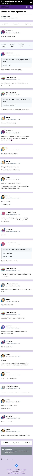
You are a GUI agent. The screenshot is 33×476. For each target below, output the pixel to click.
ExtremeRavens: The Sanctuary (11, 2)
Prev (5, 24)
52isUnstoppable (12, 284)
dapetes (9, 326)
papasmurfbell (11, 77)
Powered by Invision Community (16, 473)
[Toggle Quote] (4, 59)
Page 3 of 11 (16, 24)
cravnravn (9, 31)
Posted (13, 32)
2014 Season (14, 18)
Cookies (24, 469)
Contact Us (17, 469)
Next (27, 24)
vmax (8, 117)
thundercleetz (11, 212)
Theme (9, 469)
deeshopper (6, 16)
